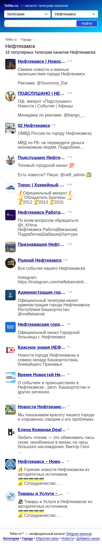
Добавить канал (88, 538)
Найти (87, 23)
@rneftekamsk (31, 314)
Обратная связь (47, 538)
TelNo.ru (11, 6)
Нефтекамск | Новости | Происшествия (60, 61)
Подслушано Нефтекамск (45, 157)
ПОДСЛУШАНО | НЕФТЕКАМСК (51, 93)
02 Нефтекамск (34, 125)
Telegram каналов (79, 534)
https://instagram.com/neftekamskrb (51, 282)
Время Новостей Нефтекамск (49, 374)
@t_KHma (27, 225)
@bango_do (75, 115)
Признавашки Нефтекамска (47, 244)
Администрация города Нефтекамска (58, 292)
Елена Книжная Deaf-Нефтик (48, 429)
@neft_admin (72, 175)
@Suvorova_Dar (52, 83)
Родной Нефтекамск (40, 260)
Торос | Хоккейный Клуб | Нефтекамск (59, 184)
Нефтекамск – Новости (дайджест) (55, 461)
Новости (68, 538)
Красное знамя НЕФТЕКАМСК (50, 347)
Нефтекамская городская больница (56, 324)
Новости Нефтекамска (42, 406)
